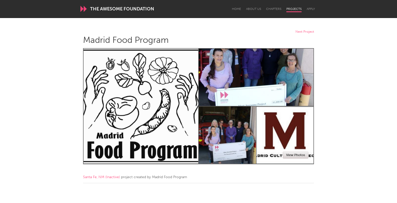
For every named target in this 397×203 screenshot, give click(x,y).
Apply (311, 9)
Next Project (304, 31)
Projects (294, 9)
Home (236, 9)
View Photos (295, 155)
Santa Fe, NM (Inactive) (101, 177)
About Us (253, 9)
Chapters (273, 9)
